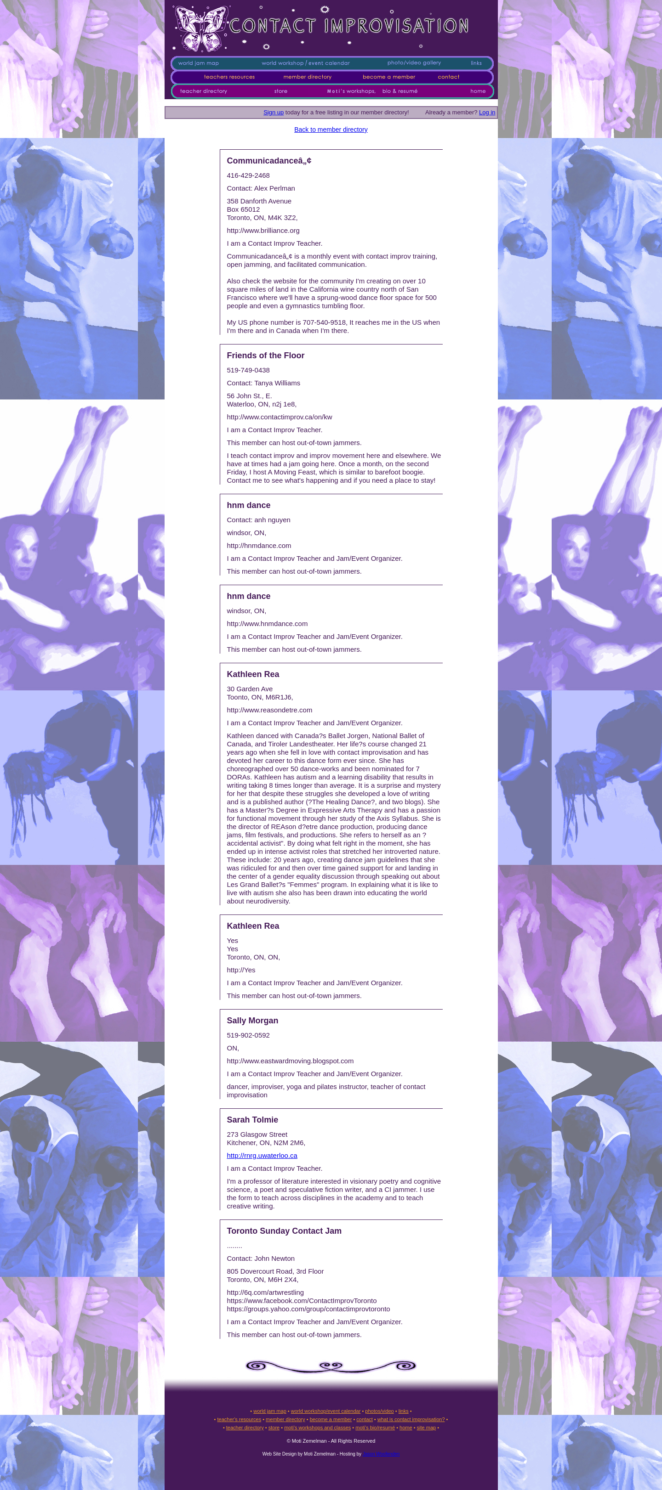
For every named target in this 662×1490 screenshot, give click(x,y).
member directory (285, 1419)
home (405, 1427)
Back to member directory (331, 129)
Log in (487, 112)
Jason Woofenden (381, 1453)
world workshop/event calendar (326, 1411)
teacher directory (245, 1427)
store (274, 1427)
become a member (331, 1419)
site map (426, 1427)
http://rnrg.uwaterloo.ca (262, 1155)
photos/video (379, 1411)
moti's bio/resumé (375, 1427)
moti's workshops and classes (317, 1427)
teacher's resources (239, 1419)
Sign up (273, 112)
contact (364, 1419)
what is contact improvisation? (411, 1419)
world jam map (269, 1411)
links (404, 1411)
